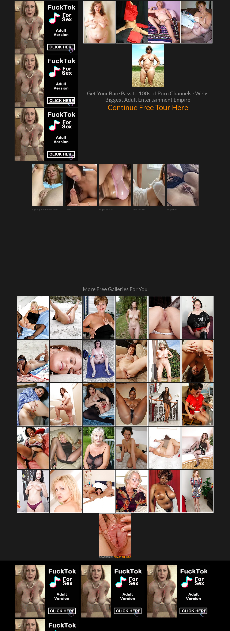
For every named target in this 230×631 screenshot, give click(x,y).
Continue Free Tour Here (148, 107)
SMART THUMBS (122, 500)
